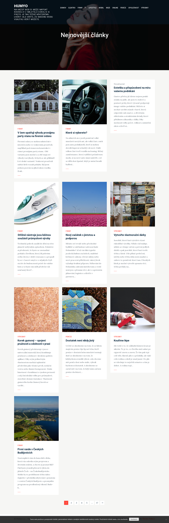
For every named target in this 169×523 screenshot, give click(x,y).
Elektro (71, 8)
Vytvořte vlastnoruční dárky (130, 234)
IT (85, 8)
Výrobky (144, 8)
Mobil (101, 8)
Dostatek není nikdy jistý (80, 340)
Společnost (133, 8)
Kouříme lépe (121, 340)
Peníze (123, 8)
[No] (166, 519)
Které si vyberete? (76, 132)
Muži (108, 8)
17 (97, 503)
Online (115, 8)
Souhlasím (134, 519)
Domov (63, 8)
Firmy (80, 8)
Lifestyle (92, 8)
